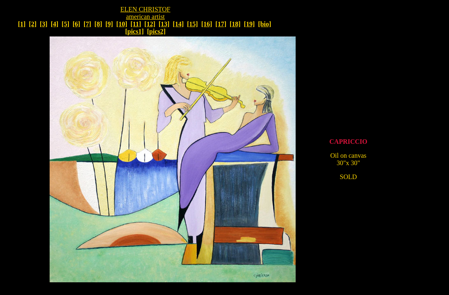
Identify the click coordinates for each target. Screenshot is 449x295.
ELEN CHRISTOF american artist (146, 13)
